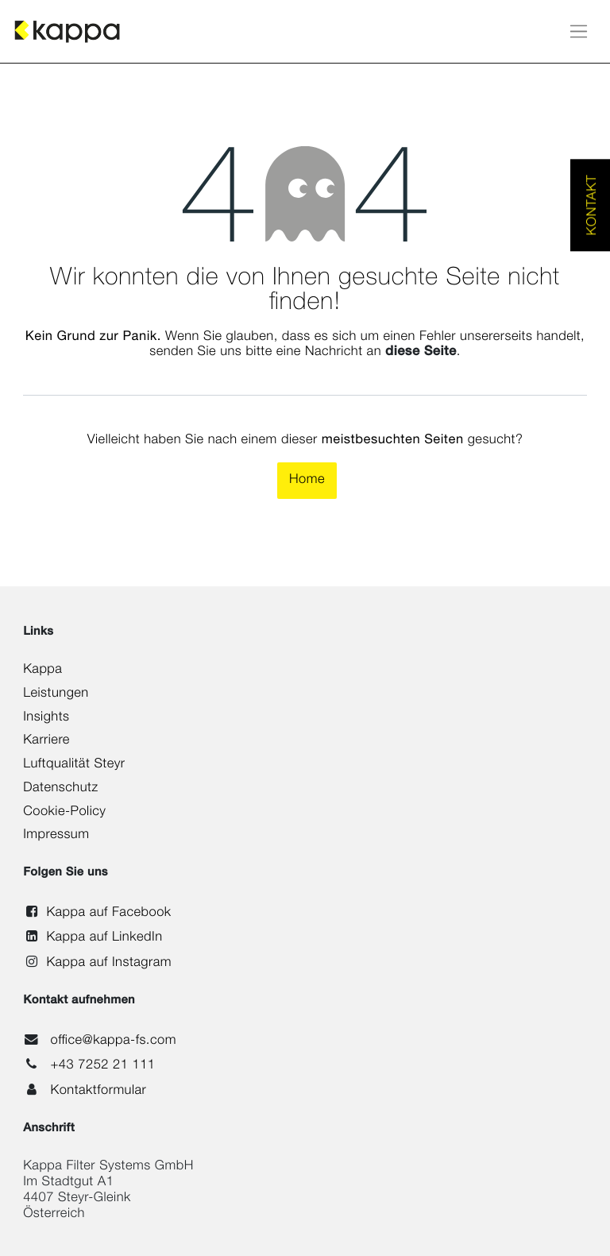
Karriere (46, 741)
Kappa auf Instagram (109, 963)
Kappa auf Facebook (108, 913)
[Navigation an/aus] (579, 31)
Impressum (56, 835)
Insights (46, 718)
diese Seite (421, 352)
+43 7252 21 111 (102, 1066)
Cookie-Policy (64, 812)
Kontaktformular (98, 1091)
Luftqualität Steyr (74, 765)
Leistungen (56, 694)
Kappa (42, 670)
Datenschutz (60, 789)
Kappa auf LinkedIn (104, 938)
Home (307, 480)
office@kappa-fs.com (113, 1041)
